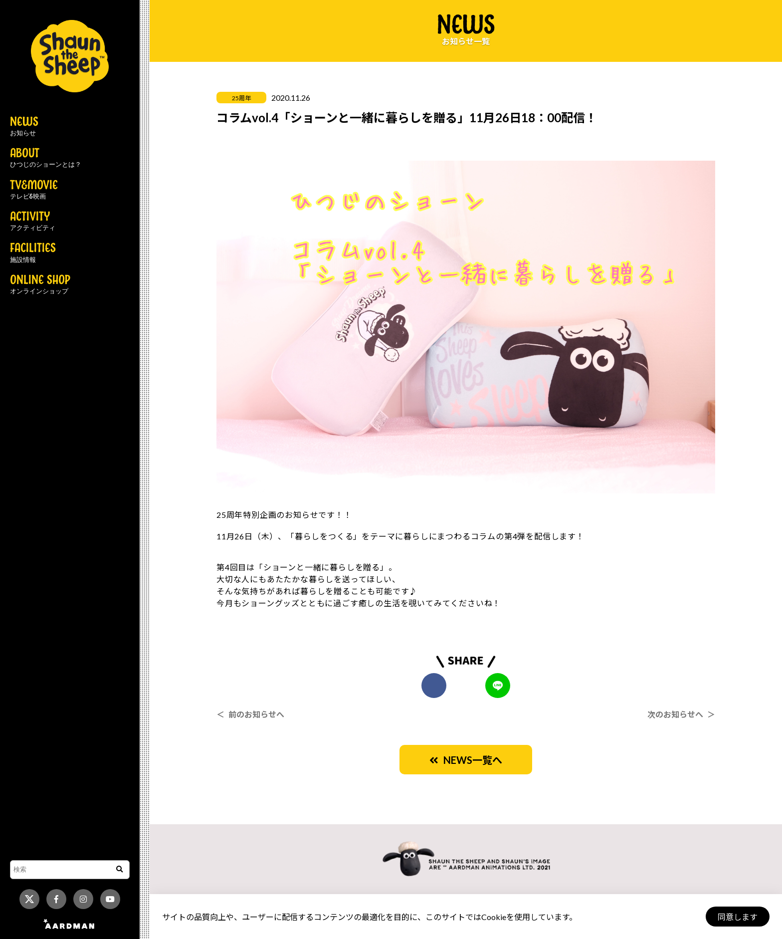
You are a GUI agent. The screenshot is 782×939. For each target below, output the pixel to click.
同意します (738, 917)
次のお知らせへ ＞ (681, 714)
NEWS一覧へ (465, 760)
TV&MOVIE (34, 190)
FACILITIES (33, 252)
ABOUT (45, 158)
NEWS (24, 126)
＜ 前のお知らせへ (250, 714)
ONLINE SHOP (40, 284)
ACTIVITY (32, 221)
